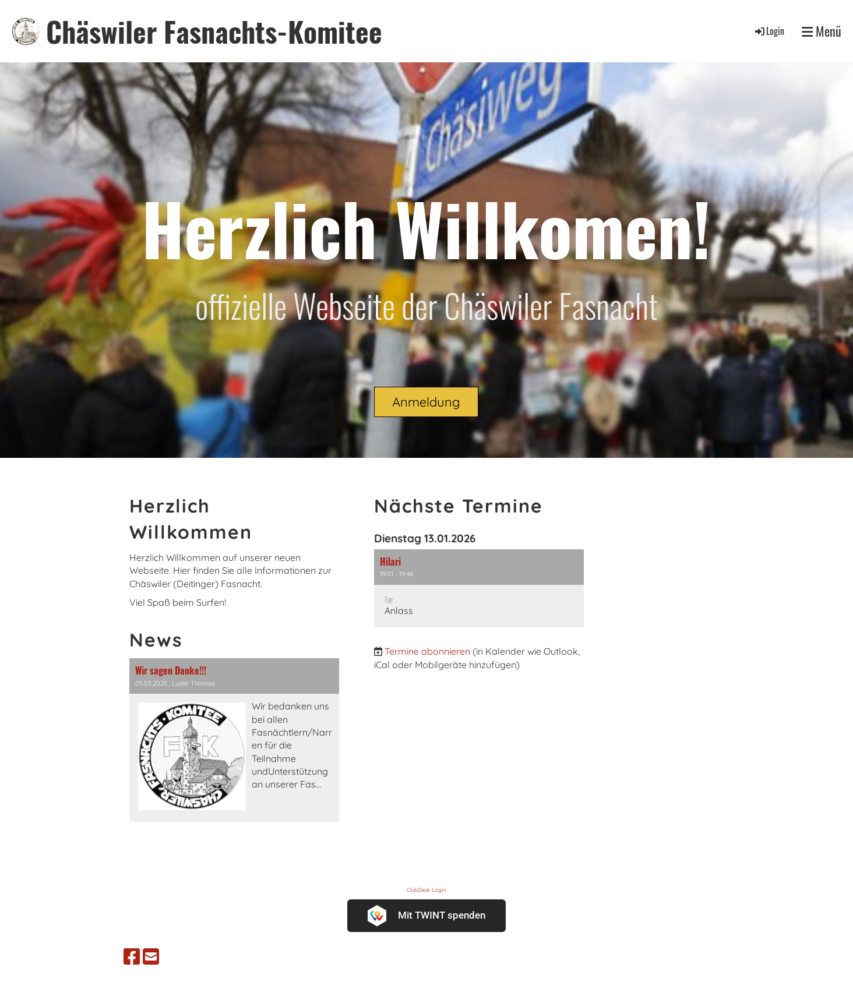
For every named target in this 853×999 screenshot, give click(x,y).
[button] (479, 588)
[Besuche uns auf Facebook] (132, 956)
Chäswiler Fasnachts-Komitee (214, 31)
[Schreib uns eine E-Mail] (151, 956)
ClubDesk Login (426, 890)
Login (768, 31)
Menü (821, 31)
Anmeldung (426, 402)
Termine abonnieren (427, 651)
